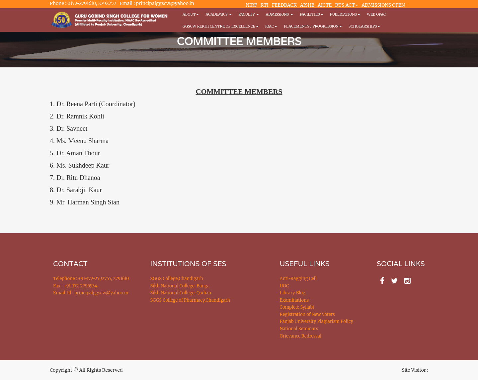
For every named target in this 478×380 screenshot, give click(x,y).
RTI (264, 5)
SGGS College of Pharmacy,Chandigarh (190, 300)
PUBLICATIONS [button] (345, 14)
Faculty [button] (248, 14)
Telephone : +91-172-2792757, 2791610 (91, 278)
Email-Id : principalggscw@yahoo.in (90, 293)
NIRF (251, 5)
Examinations (294, 300)
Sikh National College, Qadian (180, 293)
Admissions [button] (279, 14)
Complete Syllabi (297, 307)
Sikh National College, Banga (180, 286)
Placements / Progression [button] (313, 26)
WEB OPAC (376, 14)
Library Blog (292, 293)
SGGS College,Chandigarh (176, 278)
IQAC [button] (271, 26)
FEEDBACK (284, 5)
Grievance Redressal (301, 336)
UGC (284, 286)
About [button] (191, 14)
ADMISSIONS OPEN (383, 5)
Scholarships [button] (364, 26)
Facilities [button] (311, 14)
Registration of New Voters (307, 314)
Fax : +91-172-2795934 (75, 286)
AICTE (325, 5)
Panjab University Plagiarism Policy (317, 321)
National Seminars (299, 329)
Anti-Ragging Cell (298, 278)
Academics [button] (218, 14)
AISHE (307, 5)
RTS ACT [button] (346, 5)
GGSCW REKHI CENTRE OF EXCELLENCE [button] (221, 26)
